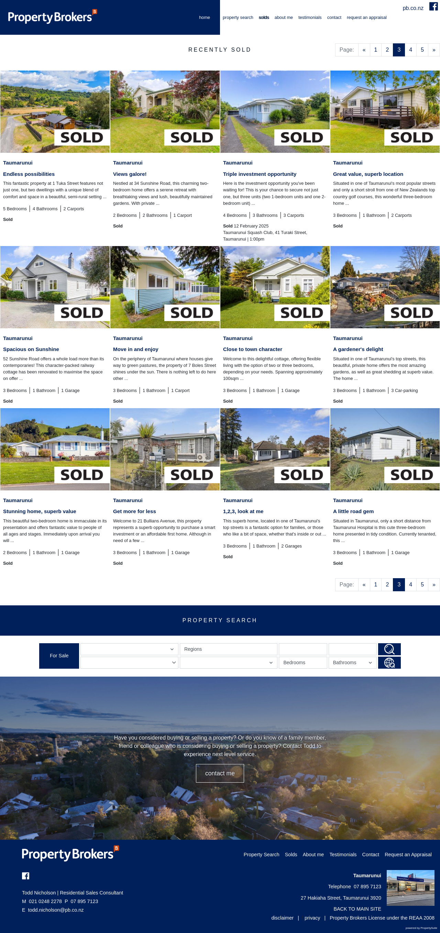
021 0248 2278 (42, 901)
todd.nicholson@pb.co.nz (56, 910)
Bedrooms (294, 662)
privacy (312, 918)
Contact (334, 17)
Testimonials (310, 17)
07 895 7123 (81, 901)
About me (284, 17)
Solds (264, 17)
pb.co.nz (414, 8)
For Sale (59, 655)
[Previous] (364, 49)
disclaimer (282, 918)
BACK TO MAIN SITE (357, 909)
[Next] (434, 49)
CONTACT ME (220, 773)
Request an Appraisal (367, 17)
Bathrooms (353, 664)
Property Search (238, 17)
